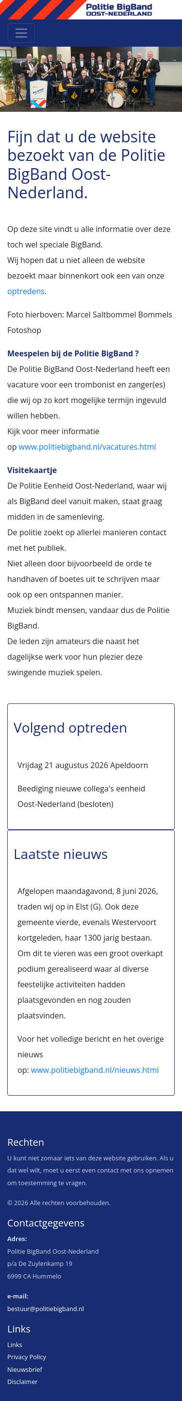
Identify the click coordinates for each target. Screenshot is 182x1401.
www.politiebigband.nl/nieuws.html (95, 1070)
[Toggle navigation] (21, 33)
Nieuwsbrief (24, 1369)
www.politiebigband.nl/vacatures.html (87, 446)
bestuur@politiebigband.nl (45, 1308)
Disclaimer (22, 1381)
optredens (26, 291)
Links (14, 1344)
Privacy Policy (26, 1356)
